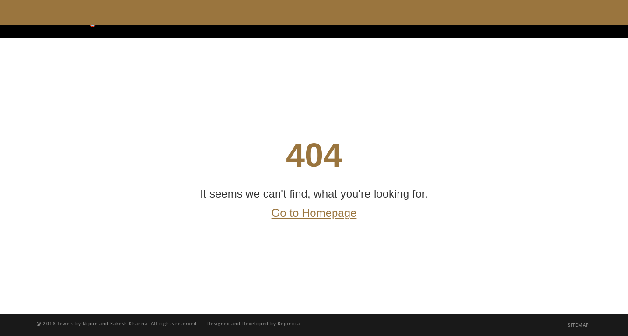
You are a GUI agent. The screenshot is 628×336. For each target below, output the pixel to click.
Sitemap (578, 325)
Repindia (289, 324)
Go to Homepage (314, 213)
